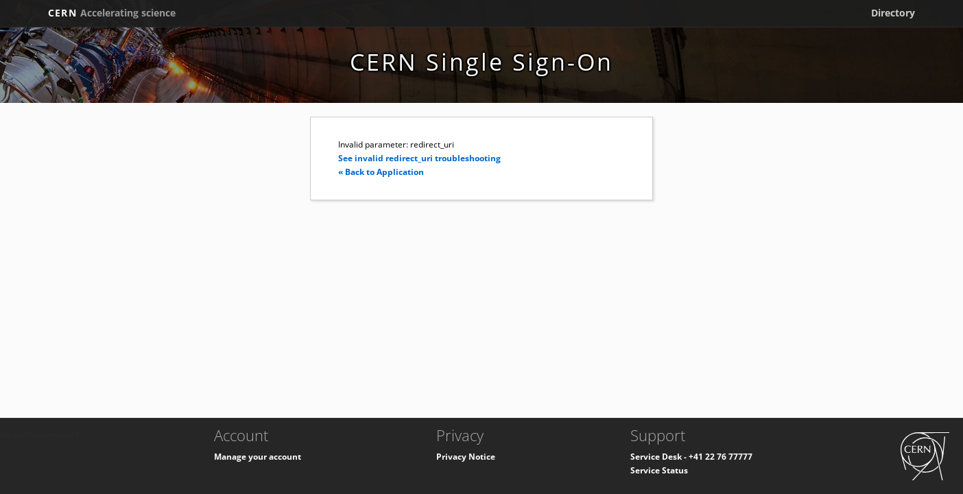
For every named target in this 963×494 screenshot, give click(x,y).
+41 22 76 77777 (720, 456)
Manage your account (257, 456)
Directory (893, 12)
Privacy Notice (465, 456)
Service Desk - (659, 456)
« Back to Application (381, 172)
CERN (112, 12)
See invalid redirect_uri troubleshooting (419, 158)
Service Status (659, 470)
